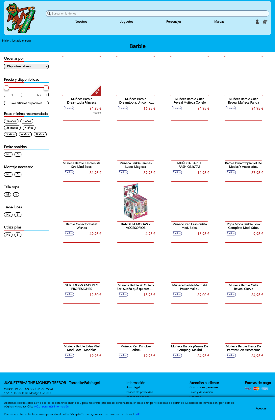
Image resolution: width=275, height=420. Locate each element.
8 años (40, 134)
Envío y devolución (201, 392)
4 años (29, 128)
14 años (11, 121)
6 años (25, 134)
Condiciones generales (203, 387)
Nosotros (81, 21)
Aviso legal (133, 387)
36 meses (12, 128)
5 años (10, 134)
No (8, 154)
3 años (27, 121)
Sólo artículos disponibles (26, 103)
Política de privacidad (139, 392)
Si (18, 154)
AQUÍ (139, 414)
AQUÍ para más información (51, 406)
